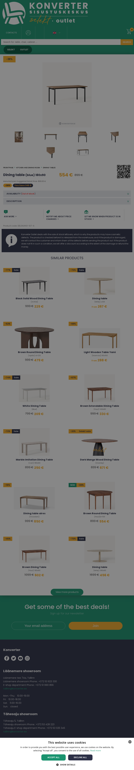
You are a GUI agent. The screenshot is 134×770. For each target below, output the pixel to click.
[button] (67, 764)
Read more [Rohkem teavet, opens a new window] (95, 750)
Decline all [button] (80, 757)
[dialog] (67, 385)
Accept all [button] (54, 757)
